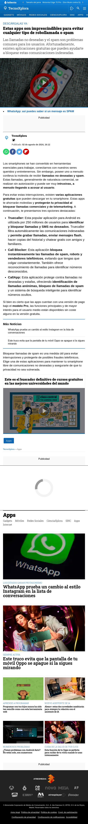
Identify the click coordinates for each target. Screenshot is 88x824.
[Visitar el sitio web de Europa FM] (27, 795)
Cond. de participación (67, 812)
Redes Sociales (38, 15)
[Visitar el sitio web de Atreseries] (76, 788)
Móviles (21, 15)
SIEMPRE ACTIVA (11, 654)
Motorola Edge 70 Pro (51, 2)
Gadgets (9, 15)
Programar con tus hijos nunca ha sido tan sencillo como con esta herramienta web (22, 709)
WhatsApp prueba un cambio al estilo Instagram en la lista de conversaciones (41, 591)
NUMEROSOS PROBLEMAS (16, 746)
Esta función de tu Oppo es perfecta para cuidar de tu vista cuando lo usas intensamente (63, 753)
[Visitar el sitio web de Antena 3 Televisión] (11, 788)
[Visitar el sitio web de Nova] (50, 788)
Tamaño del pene (33, 2)
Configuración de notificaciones (51, 817)
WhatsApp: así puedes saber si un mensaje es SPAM (40, 111)
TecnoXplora (9, 449)
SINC (72, 15)
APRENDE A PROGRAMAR (16, 703)
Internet (7, 524)
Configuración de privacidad (24, 817)
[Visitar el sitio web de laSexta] (24, 788)
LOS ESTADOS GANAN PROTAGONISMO (22, 582)
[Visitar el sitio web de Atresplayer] (57, 795)
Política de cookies (49, 812)
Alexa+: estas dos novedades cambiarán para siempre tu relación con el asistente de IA (64, 709)
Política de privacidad (30, 812)
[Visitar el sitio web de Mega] (63, 788)
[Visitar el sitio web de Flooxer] (73, 795)
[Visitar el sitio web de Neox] (37, 788)
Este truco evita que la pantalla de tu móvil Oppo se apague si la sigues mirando (40, 663)
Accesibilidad (71, 817)
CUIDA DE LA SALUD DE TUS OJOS (61, 746)
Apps (80, 15)
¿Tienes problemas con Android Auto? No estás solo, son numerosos (21, 751)
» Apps (18, 449)
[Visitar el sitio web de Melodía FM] (40, 795)
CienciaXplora (58, 15)
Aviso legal (15, 812)
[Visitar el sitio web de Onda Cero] (14, 795)
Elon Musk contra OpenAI (74, 2)
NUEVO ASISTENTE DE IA (57, 703)
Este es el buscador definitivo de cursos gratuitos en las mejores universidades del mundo (44, 381)
